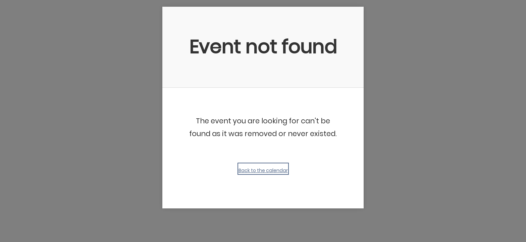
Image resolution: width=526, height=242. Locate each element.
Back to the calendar (263, 170)
